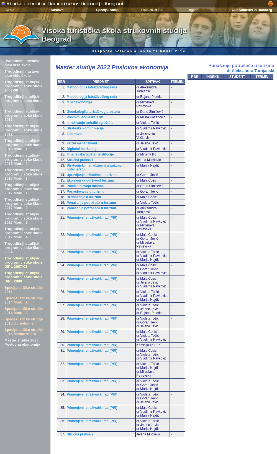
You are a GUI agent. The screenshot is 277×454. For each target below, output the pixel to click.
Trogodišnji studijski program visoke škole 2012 (23, 130)
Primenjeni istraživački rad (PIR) (92, 218)
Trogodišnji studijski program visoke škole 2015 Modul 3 (23, 174)
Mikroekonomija (79, 102)
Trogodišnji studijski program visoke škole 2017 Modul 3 (23, 218)
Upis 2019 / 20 (152, 10)
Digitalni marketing (82, 149)
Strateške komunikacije (85, 128)
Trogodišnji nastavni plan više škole (22, 73)
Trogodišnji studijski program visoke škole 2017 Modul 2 (23, 203)
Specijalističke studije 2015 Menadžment (23, 332)
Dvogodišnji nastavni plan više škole (23, 63)
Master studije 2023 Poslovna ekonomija (22, 342)
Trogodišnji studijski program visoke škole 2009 (23, 101)
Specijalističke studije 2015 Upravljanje (23, 321)
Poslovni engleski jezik (85, 117)
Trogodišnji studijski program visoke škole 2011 (23, 115)
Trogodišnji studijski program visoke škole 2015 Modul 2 (23, 159)
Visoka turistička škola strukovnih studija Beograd (62, 4)
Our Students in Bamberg (252, 10)
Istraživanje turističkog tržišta (90, 123)
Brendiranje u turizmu (84, 197)
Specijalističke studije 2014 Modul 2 (23, 311)
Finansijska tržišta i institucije (90, 154)
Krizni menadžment (82, 143)
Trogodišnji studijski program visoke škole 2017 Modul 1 (23, 189)
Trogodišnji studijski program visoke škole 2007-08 (23, 86)
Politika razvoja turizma (85, 186)
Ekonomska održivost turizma (90, 180)
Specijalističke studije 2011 (23, 289)
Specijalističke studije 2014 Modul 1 (23, 300)
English (192, 10)
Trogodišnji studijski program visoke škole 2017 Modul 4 (23, 233)
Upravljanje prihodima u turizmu (92, 175)
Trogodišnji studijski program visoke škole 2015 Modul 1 (23, 145)
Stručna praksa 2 (80, 434)
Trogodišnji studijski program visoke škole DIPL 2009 (23, 277)
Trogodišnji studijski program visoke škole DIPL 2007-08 (23, 262)
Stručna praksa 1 (80, 160)
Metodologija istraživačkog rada (92, 87)
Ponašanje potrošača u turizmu (91, 203)
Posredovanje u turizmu (85, 191)
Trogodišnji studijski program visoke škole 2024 (23, 247)
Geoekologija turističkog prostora (93, 112)
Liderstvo (74, 134)
